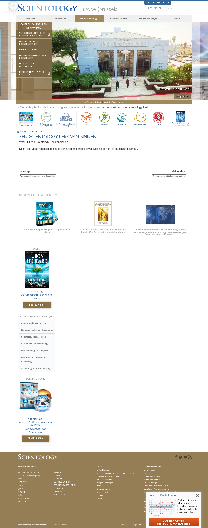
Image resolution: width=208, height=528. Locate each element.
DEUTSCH (22, 501)
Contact (100, 495)
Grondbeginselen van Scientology (37, 330)
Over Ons (30, 18)
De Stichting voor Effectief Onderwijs (66, 119)
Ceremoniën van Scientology (34, 344)
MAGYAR (57, 472)
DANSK (21, 479)
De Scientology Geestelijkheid (35, 350)
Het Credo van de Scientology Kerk (29, 42)
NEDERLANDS (24, 498)
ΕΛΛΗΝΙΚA (58, 488)
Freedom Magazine (180, 124)
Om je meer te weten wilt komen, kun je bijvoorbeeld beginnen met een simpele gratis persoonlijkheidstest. (187, 506)
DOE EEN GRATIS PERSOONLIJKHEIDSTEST (173, 522)
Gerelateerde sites (158, 2)
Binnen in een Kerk (29, 49)
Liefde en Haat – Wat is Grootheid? (31, 73)
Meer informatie (103, 492)
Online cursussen (103, 489)
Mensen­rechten (140, 118)
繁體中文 (21, 495)
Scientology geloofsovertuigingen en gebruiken (115, 473)
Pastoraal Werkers (118, 18)
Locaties (100, 498)
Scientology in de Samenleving (35, 368)
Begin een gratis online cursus (156, 486)
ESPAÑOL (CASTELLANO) (65, 485)
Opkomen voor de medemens (108, 476)
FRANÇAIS (22, 482)
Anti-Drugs (122, 118)
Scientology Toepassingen (33, 337)
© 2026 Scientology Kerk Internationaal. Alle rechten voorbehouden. (43, 525)
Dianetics (147, 473)
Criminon (86, 118)
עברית (21, 485)
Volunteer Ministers (104, 479)
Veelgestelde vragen (148, 18)
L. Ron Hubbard (60, 18)
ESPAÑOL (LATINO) (62, 482)
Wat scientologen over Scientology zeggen (32, 34)
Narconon (104, 118)
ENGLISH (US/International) (29, 472)
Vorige (90, 102)
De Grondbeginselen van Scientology (32, 57)
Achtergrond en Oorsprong (33, 323)
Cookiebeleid (143, 525)
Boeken (177, 18)
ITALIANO (58, 491)
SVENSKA (58, 479)
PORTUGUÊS (59, 495)
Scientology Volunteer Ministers (156, 489)
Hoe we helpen (26, 126)
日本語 (20, 489)
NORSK (57, 476)
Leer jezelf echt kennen (163, 495)
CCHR (158, 118)
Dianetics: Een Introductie (26, 65)
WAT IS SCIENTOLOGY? (33, 131)
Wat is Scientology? (89, 18)
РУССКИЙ (22, 492)
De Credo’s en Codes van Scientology (33, 359)
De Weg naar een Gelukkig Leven (46, 119)
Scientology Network (152, 476)
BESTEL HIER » (37, 304)
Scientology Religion (152, 479)
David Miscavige (150, 483)
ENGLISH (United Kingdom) (29, 476)
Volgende (116, 102)
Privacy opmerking (128, 525)
